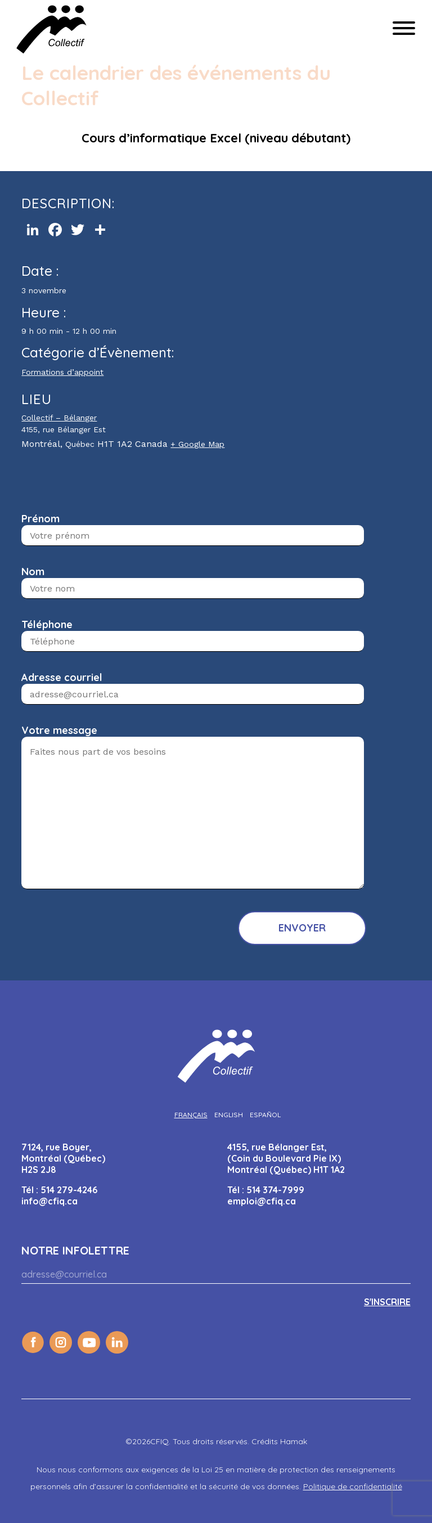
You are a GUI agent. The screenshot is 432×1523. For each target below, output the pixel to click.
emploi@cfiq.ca (261, 1201)
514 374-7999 (275, 1189)
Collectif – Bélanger (59, 417)
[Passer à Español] (265, 1114)
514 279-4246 (68, 1189)
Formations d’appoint (62, 372)
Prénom (40, 518)
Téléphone (47, 624)
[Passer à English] (228, 1114)
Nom (32, 571)
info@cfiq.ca (49, 1201)
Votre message (59, 730)
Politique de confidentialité (352, 1486)
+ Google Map (197, 444)
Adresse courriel (61, 677)
